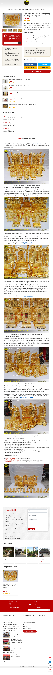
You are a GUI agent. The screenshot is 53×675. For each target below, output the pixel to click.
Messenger (50, 666)
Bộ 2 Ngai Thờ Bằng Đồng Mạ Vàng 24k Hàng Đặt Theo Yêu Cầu (22, 104)
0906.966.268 (11, 652)
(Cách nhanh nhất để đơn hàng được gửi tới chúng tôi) (37, 72)
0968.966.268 (15, 604)
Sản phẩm (10, 9)
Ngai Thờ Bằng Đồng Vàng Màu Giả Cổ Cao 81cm (19, 85)
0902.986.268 (11, 661)
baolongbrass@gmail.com (38, 604)
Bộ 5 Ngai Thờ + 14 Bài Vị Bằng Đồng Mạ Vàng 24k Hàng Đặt (9, 585)
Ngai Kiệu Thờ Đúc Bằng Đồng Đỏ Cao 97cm (18, 98)
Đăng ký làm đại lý (30, 631)
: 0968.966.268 (12, 536)
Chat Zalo (44, 64)
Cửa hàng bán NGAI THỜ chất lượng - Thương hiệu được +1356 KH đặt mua (12, 53)
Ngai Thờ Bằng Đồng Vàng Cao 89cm (17, 92)
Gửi (19, 42)
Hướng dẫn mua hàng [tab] (28, 138)
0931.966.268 (19, 642)
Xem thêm (7, 562)
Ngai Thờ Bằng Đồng (40, 9)
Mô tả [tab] (20, 138)
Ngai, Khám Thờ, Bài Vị (30, 9)
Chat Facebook (30, 64)
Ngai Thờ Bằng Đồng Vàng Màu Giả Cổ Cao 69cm (19, 79)
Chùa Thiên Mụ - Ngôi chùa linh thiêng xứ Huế (32, 560)
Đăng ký (32, 529)
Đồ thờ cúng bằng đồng (19, 9)
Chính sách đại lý (27, 628)
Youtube (50, 658)
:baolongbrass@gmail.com (14, 538)
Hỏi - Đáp (25, 626)
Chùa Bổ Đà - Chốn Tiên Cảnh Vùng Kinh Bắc (8, 560)
